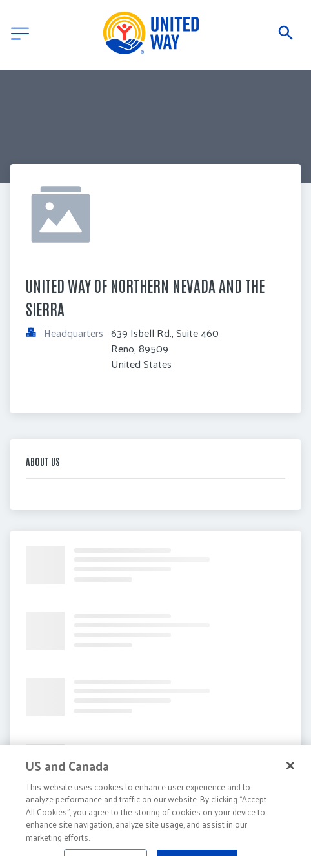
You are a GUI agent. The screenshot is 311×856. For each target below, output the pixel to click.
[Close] (290, 774)
